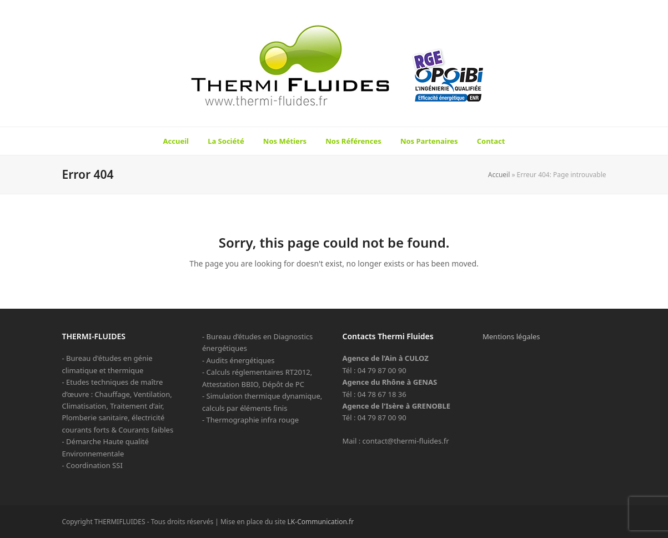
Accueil (499, 174)
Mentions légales (511, 336)
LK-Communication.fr (321, 521)
